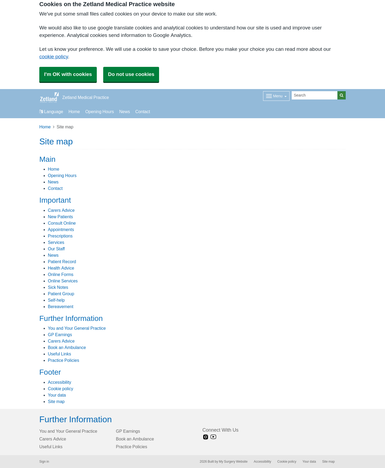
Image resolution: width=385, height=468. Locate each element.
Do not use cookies (131, 74)
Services (56, 242)
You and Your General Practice (77, 328)
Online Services (63, 281)
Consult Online (62, 223)
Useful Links (59, 354)
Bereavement (60, 306)
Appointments (61, 229)
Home (74, 111)
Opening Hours (99, 111)
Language (51, 111)
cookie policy (53, 56)
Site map (56, 401)
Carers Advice (61, 210)
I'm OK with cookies (68, 74)
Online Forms (61, 274)
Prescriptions (60, 236)
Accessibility (59, 382)
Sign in (44, 461)
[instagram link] (205, 437)
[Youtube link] (213, 437)
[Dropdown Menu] (276, 96)
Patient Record (62, 261)
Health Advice (61, 268)
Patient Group (61, 293)
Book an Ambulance (67, 347)
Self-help (56, 300)
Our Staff (56, 249)
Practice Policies (63, 360)
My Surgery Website (233, 461)
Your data (57, 395)
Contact (142, 111)
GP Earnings (60, 334)
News (124, 111)
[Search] (315, 95)
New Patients (60, 216)
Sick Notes (58, 287)
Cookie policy (60, 388)
